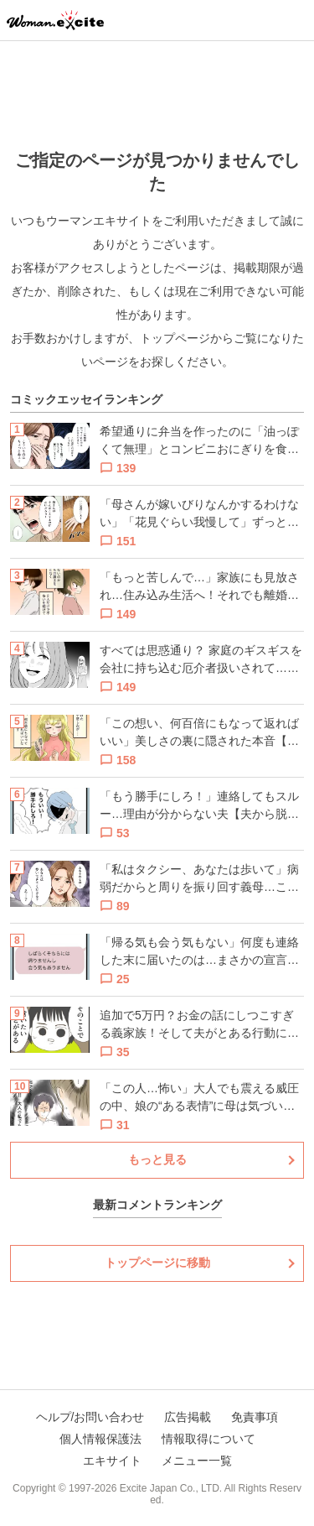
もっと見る (157, 1159)
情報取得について (208, 1438)
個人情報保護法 (100, 1438)
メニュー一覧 (197, 1460)
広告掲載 (187, 1417)
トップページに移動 (157, 1262)
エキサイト (112, 1460)
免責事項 (254, 1417)
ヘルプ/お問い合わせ (90, 1417)
